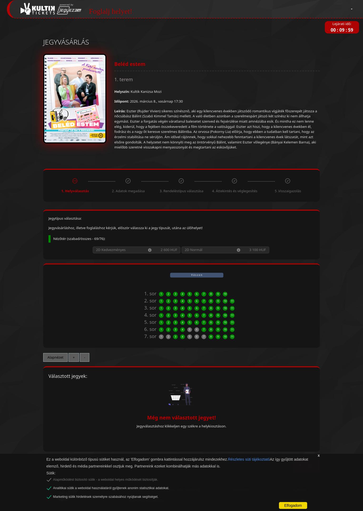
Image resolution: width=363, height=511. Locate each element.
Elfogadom (293, 505)
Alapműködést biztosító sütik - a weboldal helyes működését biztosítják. (105, 479)
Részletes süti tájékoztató (249, 459)
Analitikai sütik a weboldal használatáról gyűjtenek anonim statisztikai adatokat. (111, 488)
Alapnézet (55, 357)
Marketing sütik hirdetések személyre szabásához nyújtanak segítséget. (105, 497)
